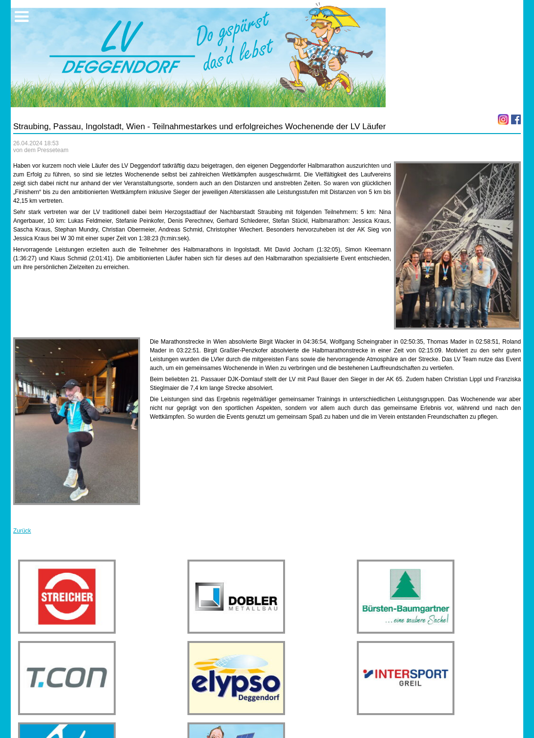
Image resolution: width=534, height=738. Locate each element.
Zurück (22, 530)
